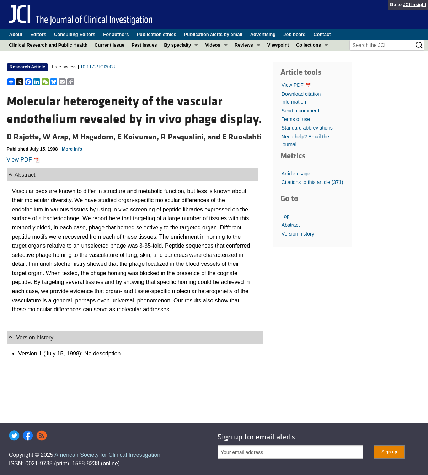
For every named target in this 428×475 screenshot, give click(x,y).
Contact (322, 34)
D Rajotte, (25, 137)
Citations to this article (312, 182)
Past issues (144, 45)
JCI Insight (414, 4)
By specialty (177, 45)
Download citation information (301, 98)
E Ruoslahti (242, 137)
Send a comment (300, 111)
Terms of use (296, 119)
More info (72, 149)
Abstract (291, 225)
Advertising (263, 34)
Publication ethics (156, 34)
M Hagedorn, (94, 137)
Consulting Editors (74, 34)
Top (286, 216)
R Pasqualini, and (191, 137)
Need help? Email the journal (305, 140)
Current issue (109, 45)
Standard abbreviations (307, 128)
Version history (298, 234)
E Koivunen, (139, 137)
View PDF (23, 160)
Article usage (296, 173)
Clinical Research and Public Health (48, 45)
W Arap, (57, 137)
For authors (116, 34)
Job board (294, 34)
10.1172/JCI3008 (97, 66)
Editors (38, 34)
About (16, 34)
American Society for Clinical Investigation (107, 455)
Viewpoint (278, 45)
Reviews (244, 45)
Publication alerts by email (213, 34)
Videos (212, 45)
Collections (308, 45)
